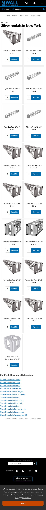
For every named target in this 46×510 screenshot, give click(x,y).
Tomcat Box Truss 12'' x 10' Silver (12, 51)
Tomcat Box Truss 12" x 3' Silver (12, 166)
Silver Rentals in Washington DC (13, 415)
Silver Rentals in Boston (10, 382)
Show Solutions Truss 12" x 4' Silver (34, 243)
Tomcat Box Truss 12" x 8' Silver (12, 281)
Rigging (17, 9)
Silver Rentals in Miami (9, 397)
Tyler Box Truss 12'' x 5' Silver (34, 90)
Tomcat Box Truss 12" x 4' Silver (12, 319)
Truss (26, 16)
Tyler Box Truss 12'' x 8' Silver (34, 51)
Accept (23, 503)
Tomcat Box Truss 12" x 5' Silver (33, 281)
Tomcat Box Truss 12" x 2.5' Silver (34, 166)
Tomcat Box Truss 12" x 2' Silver (33, 319)
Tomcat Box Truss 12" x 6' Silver (12, 204)
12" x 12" (32, 16)
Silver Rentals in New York (11, 403)
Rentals (8, 16)
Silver (38, 16)
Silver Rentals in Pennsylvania (13, 409)
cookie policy (26, 498)
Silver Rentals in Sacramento (12, 412)
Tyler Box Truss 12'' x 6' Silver (12, 90)
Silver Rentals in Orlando (10, 406)
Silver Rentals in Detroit (10, 385)
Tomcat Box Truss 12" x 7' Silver (33, 204)
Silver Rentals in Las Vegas (11, 391)
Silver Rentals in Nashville (11, 400)
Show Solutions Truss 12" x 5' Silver (12, 243)
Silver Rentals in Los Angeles (12, 394)
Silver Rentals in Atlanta (10, 379)
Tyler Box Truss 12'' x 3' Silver (12, 128)
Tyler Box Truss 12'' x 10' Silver (34, 128)
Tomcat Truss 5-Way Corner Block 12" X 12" (12, 357)
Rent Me (14, 59)
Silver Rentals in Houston (10, 388)
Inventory (6, 9)
